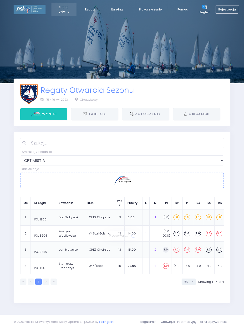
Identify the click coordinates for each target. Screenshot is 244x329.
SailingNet (106, 322)
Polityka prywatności (213, 322)
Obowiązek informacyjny (179, 322)
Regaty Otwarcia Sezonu (87, 90)
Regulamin (148, 322)
